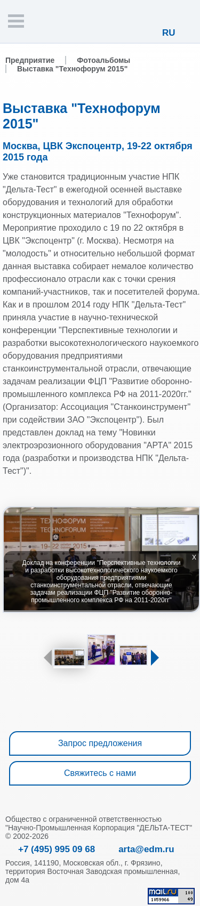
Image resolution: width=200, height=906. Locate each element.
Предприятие (29, 60)
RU (168, 33)
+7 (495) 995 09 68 (56, 849)
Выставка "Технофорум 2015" (72, 68)
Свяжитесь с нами (100, 773)
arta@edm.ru (146, 849)
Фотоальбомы (103, 60)
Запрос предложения (100, 743)
